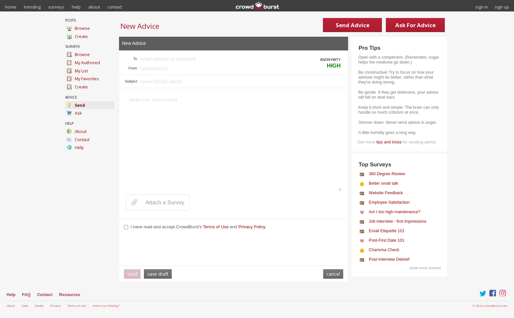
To (135, 59)
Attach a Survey (165, 202)
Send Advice (352, 25)
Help (11, 294)
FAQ (26, 294)
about (94, 7)
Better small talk (383, 183)
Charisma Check (384, 250)
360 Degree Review (387, 174)
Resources (69, 294)
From (132, 68)
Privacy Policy (251, 226)
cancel (333, 274)
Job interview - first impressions (397, 221)
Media (39, 306)
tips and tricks (389, 142)
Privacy (55, 306)
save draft (157, 274)
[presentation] (174, 248)
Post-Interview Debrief (389, 259)
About (11, 306)
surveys (56, 7)
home (10, 7)
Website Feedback (386, 193)
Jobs (25, 306)
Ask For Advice (415, 25)
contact (115, 7)
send (132, 274)
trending (32, 7)
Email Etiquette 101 (387, 231)
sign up (502, 7)
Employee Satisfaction (389, 202)
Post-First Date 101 (387, 240)
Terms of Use (215, 226)
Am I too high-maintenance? (395, 212)
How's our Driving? (106, 306)
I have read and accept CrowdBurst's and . (198, 226)
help (76, 7)
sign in (481, 7)
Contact (44, 294)
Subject (131, 81)
